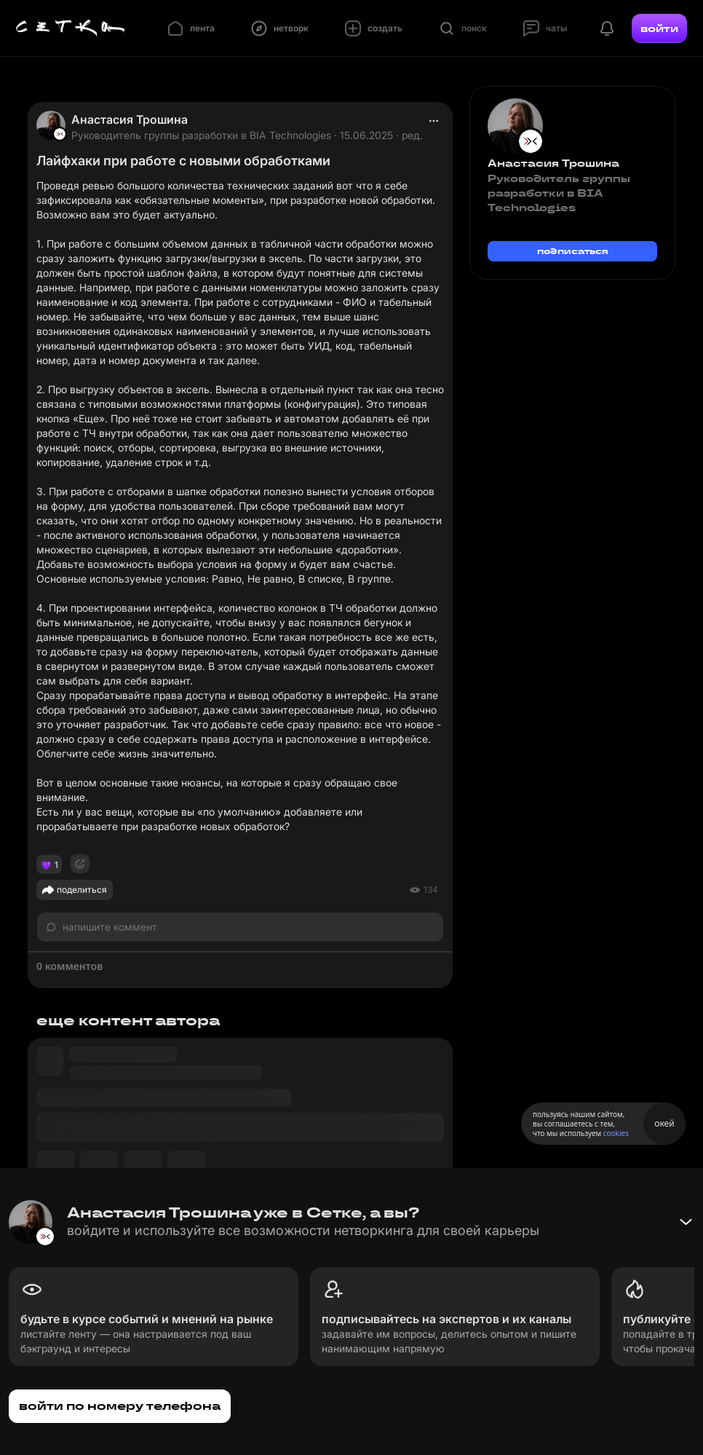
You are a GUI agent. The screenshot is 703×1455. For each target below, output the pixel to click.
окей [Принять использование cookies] (664, 1123)
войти (659, 28)
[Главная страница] (70, 28)
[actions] (434, 121)
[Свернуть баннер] (685, 1222)
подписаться (572, 251)
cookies (616, 1133)
